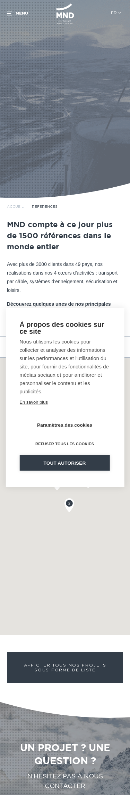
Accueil (15, 195)
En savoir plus (33, 402)
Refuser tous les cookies (64, 444)
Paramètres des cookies (64, 425)
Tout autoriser (65, 463)
